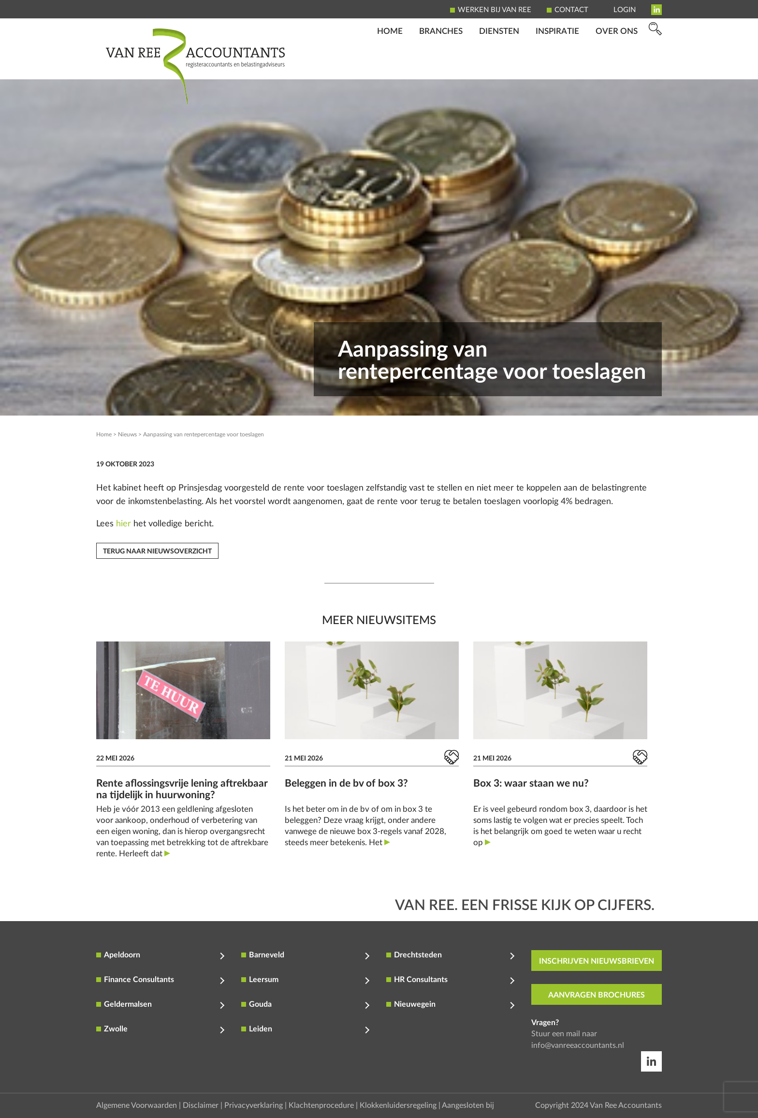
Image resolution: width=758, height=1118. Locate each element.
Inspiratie (557, 65)
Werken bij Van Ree (494, 10)
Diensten (499, 65)
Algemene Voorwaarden (136, 1105)
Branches (441, 65)
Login (624, 10)
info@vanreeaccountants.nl (577, 1045)
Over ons (617, 65)
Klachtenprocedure (321, 1105)
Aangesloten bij (468, 1105)
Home (390, 65)
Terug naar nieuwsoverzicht (157, 551)
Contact (571, 10)
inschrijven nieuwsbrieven (596, 961)
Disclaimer (201, 1105)
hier (123, 524)
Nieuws (127, 434)
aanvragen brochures (596, 995)
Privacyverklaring (253, 1105)
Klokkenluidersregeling (398, 1105)
